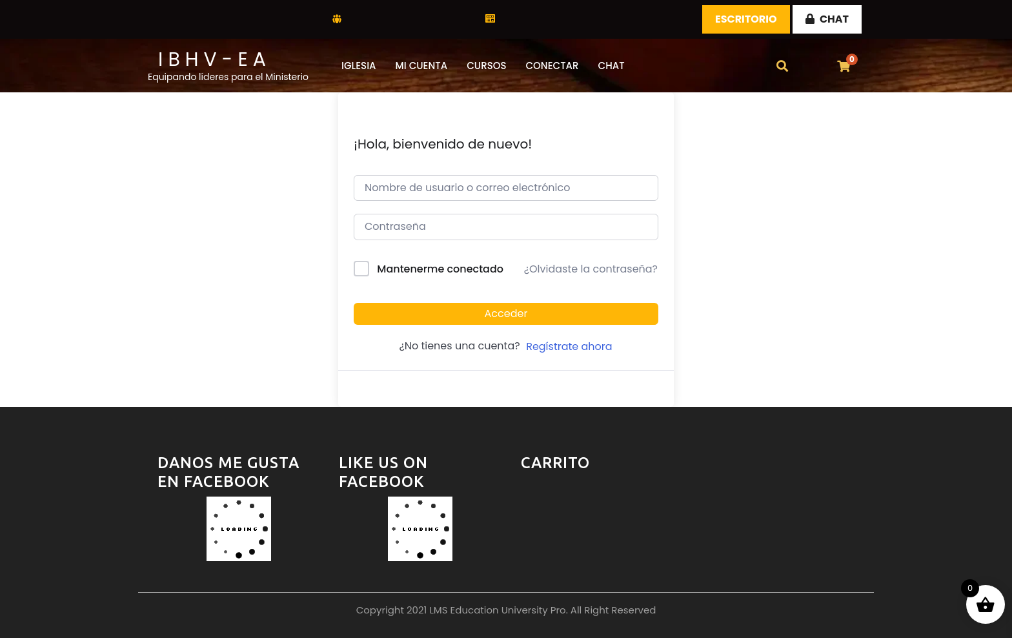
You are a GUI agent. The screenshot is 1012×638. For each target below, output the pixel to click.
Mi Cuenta (422, 65)
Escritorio (746, 19)
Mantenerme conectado (440, 269)
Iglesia (358, 65)
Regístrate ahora (569, 346)
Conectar (552, 65)
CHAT (827, 19)
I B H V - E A (212, 59)
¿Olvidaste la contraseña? (591, 269)
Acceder (506, 313)
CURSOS (486, 65)
